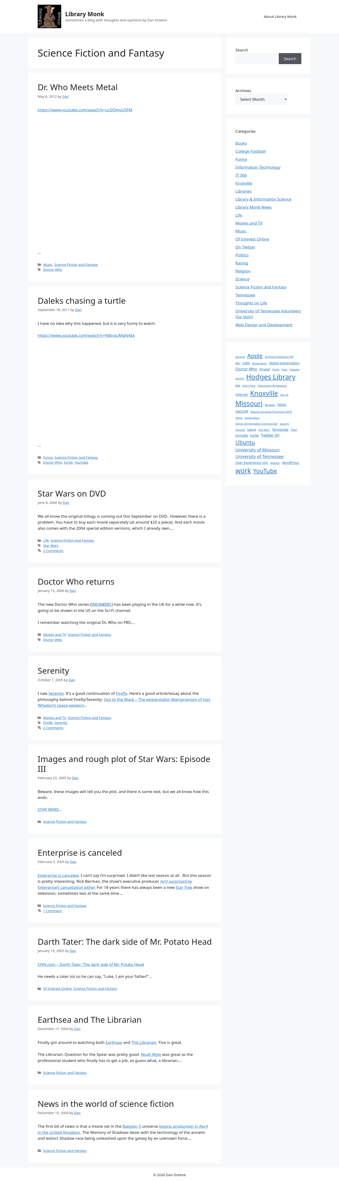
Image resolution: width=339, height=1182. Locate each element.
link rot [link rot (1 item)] (284, 395)
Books (241, 143)
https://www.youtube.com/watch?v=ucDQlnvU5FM (85, 110)
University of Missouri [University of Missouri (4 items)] (257, 450)
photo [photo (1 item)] (238, 418)
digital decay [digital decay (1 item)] (259, 363)
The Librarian (143, 1042)
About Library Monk (280, 16)
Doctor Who (52, 269)
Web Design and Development (263, 324)
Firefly (121, 693)
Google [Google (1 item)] (239, 378)
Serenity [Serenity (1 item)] (240, 430)
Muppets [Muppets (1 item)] (270, 405)
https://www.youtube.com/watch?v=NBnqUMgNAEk (86, 335)
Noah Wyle (151, 1054)
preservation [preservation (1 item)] (252, 418)
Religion (243, 271)
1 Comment (52, 911)
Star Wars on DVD (72, 493)
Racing (241, 263)
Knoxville (243, 183)
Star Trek (184, 887)
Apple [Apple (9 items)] (254, 355)
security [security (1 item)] (284, 423)
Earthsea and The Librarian (90, 1019)
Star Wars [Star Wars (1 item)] (264, 430)
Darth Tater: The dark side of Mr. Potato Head (125, 941)
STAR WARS (48, 809)
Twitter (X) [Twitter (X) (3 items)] (270, 435)
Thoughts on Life (251, 303)
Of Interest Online (57, 988)
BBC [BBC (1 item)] (237, 363)
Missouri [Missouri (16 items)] (249, 403)
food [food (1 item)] (284, 369)
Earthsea (114, 1042)
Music (47, 264)
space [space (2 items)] (251, 429)
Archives (243, 90)
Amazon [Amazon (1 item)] (240, 356)
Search (241, 50)
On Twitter (245, 247)
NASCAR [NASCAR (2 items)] (241, 411)
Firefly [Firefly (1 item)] (275, 369)
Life (46, 540)
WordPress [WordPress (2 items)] (290, 462)
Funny (48, 457)
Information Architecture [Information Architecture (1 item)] (272, 385)
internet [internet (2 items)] (241, 394)
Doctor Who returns (76, 581)
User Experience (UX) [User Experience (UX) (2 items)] (251, 462)
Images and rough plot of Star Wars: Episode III (124, 763)
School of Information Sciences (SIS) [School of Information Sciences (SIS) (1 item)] (256, 423)
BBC (108, 604)
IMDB (96, 604)
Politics (242, 255)
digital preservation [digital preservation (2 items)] (284, 363)
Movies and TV (54, 634)
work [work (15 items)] (243, 470)
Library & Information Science (263, 199)
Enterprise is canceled (80, 852)
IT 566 (241, 175)
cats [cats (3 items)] (246, 362)
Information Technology (258, 167)
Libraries (243, 191)
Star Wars (50, 545)
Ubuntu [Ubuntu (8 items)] (245, 442)
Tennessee (245, 295)
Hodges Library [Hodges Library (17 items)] (270, 376)
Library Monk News (253, 207)
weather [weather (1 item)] (275, 463)
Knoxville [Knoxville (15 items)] (264, 393)
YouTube (81, 462)
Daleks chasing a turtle (82, 300)
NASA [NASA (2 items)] (282, 404)
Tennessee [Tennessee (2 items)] (280, 429)
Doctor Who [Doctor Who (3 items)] (246, 369)
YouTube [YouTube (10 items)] (265, 471)
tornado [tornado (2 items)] (241, 435)
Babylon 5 (131, 1126)
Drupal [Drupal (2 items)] (264, 369)
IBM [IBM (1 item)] (237, 385)
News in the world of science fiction (106, 1103)
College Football (250, 151)
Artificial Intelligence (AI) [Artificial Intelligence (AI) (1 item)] (279, 356)
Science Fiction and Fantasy (76, 264)
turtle (68, 462)
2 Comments (53, 550)
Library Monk (84, 14)
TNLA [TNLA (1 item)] (294, 430)
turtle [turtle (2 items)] (254, 435)
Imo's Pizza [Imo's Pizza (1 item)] (248, 385)
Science (242, 279)
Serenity (53, 670)
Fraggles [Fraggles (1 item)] (294, 369)
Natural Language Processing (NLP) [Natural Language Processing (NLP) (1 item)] (271, 411)
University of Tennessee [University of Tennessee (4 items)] (259, 456)
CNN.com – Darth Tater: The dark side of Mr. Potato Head (91, 964)
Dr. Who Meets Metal (78, 87)
